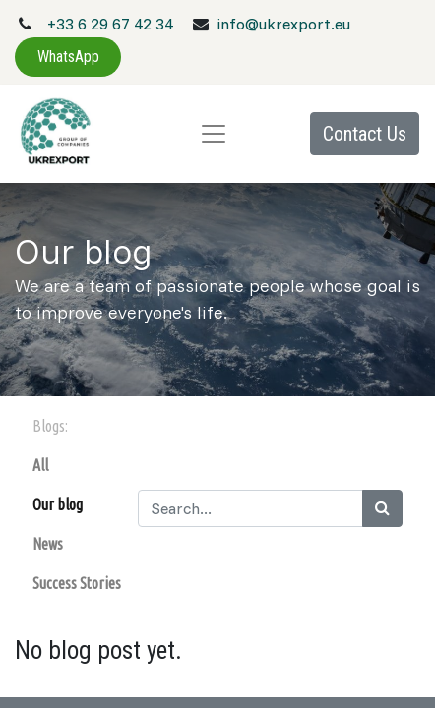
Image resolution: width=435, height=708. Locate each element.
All (40, 465)
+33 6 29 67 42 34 (110, 23)
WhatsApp (68, 56)
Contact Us (364, 134)
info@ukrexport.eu (283, 23)
